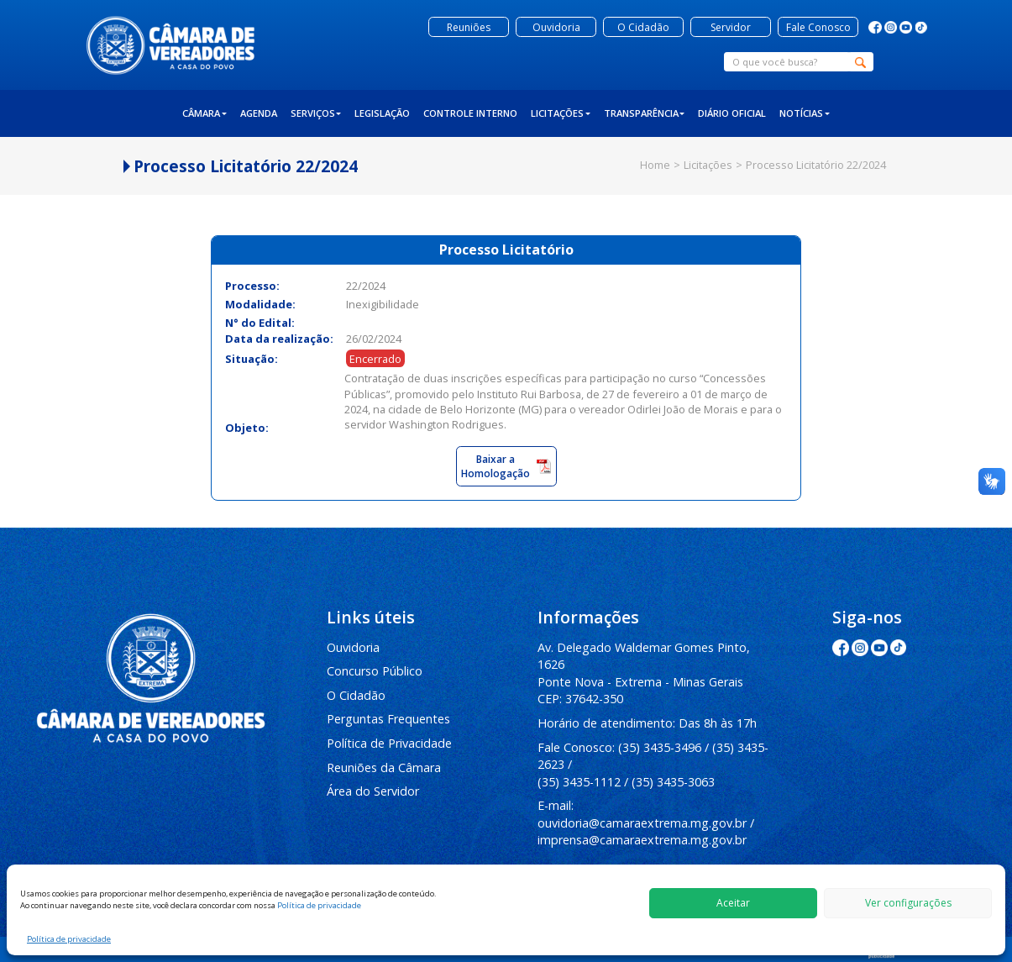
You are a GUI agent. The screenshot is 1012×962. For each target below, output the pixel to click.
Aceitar (733, 903)
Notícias (804, 113)
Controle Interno (470, 113)
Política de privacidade (319, 905)
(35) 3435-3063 (673, 782)
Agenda (258, 113)
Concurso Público (374, 671)
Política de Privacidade (389, 743)
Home (655, 164)
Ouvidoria (353, 647)
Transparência (644, 113)
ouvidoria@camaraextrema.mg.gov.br (642, 823)
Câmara (204, 113)
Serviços (316, 113)
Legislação (382, 113)
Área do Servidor (373, 791)
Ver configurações (908, 903)
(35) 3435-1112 (579, 782)
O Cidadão (356, 695)
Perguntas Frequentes (388, 719)
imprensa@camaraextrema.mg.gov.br (642, 840)
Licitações (560, 113)
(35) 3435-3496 (659, 747)
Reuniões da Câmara (384, 767)
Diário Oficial (732, 113)
